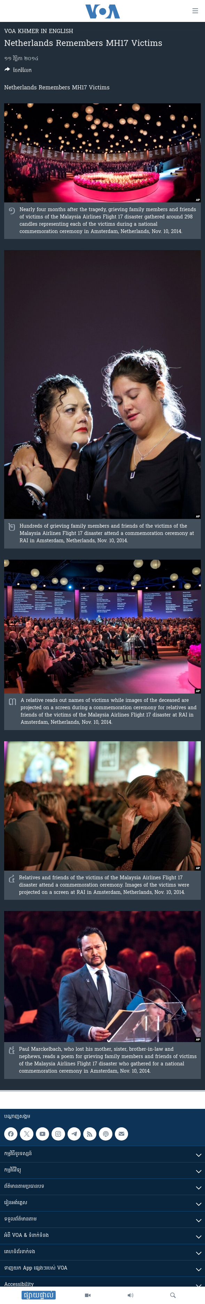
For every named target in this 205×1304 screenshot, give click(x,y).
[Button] (18, 71)
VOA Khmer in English (38, 31)
